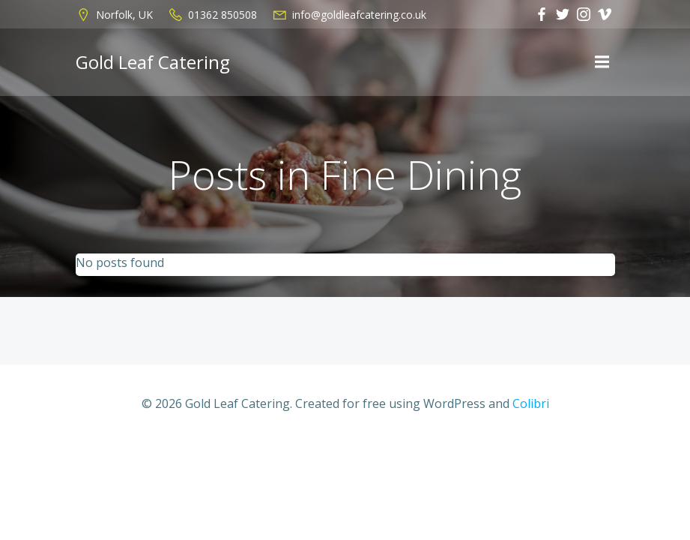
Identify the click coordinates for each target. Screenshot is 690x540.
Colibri (530, 403)
